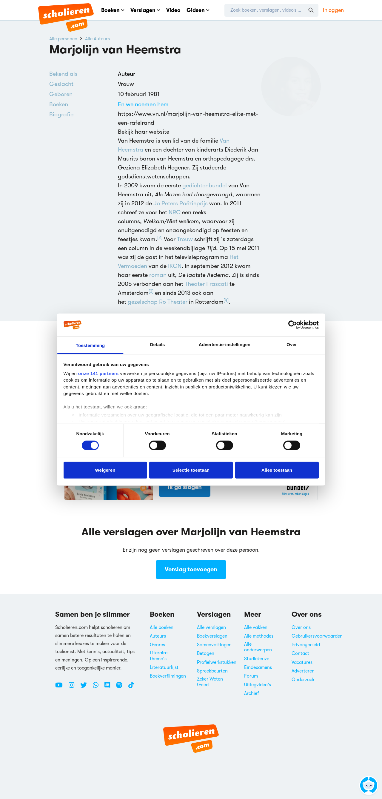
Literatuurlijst (164, 667)
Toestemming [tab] (90, 345)
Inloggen (333, 10)
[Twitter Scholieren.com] (85, 687)
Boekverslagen (212, 636)
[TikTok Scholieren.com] (131, 687)
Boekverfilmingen (168, 676)
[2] (159, 237)
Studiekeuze (256, 658)
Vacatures (302, 662)
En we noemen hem (143, 104)
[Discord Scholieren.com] (109, 687)
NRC (175, 212)
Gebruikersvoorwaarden (317, 636)
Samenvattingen (214, 644)
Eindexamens (258, 667)
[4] (226, 300)
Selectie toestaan (191, 469)
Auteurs (158, 636)
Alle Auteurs (97, 38)
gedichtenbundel (204, 185)
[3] (151, 291)
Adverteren (303, 671)
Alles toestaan (276, 469)
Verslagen (145, 10)
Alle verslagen (211, 627)
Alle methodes (258, 636)
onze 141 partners (98, 373)
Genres (157, 644)
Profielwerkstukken (216, 662)
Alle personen (63, 38)
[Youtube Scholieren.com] (61, 687)
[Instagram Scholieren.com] (74, 687)
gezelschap (143, 301)
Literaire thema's (158, 655)
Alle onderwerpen (258, 647)
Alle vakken (255, 627)
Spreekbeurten (212, 671)
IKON (174, 266)
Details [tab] (157, 344)
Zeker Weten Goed (210, 681)
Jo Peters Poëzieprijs (180, 203)
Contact (300, 653)
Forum (251, 676)
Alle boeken (161, 627)
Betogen (205, 653)
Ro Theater (173, 301)
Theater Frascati (206, 283)
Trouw (185, 239)
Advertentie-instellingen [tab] (224, 344)
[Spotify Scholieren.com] (121, 687)
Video (173, 10)
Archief (251, 693)
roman (158, 275)
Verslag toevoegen (191, 569)
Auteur (126, 73)
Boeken (112, 10)
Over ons (301, 627)
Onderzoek (303, 679)
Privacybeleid (306, 644)
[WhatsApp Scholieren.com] (98, 687)
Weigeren (105, 469)
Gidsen (198, 10)
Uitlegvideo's (257, 684)
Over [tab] (291, 344)
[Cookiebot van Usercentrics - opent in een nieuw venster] (293, 324)
